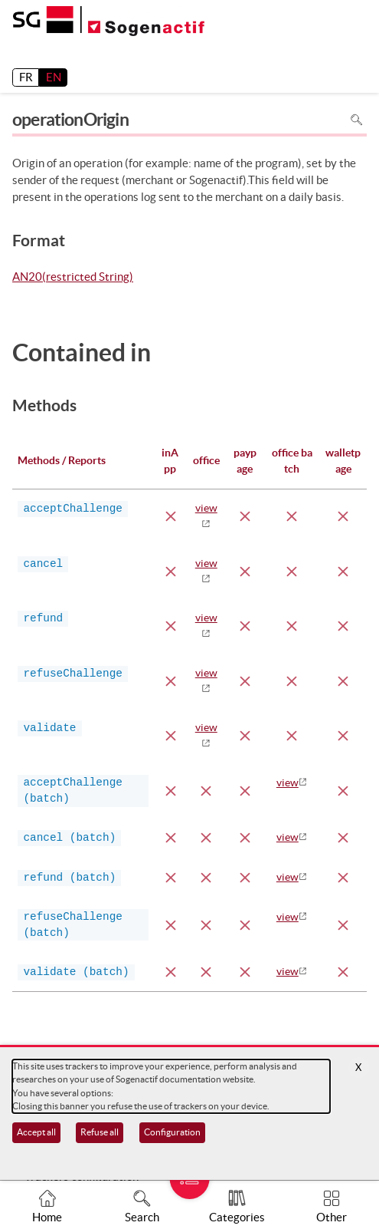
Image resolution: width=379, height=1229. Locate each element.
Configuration (172, 1132)
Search (142, 1217)
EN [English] (53, 77)
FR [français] (26, 77)
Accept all (36, 1132)
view (287, 782)
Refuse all (99, 1132)
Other (331, 1217)
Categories (237, 1217)
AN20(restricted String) (72, 277)
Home (47, 1217)
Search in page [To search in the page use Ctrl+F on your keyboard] (356, 119)
